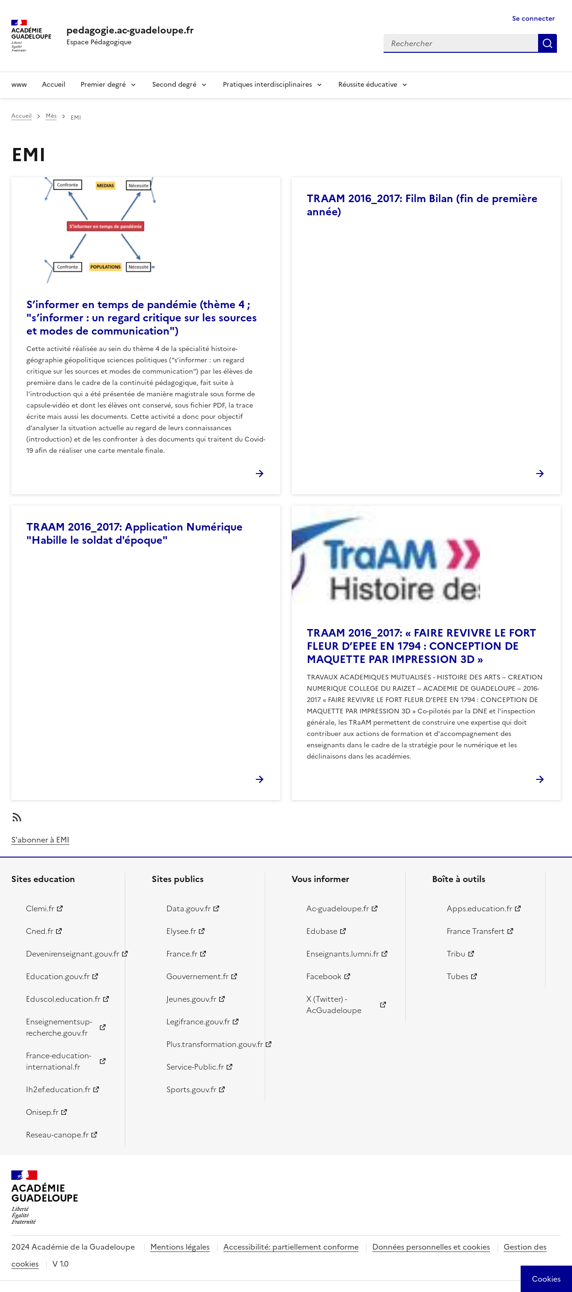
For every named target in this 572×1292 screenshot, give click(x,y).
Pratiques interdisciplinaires (267, 85)
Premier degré (103, 85)
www (19, 85)
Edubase (321, 931)
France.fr (181, 953)
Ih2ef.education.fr (58, 1089)
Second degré (174, 85)
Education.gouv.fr (58, 976)
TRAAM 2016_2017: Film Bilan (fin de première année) (422, 205)
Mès (51, 116)
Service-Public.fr (195, 1066)
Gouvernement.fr (197, 976)
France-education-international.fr (58, 1061)
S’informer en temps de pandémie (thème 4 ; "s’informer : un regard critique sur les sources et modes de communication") (141, 318)
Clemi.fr (40, 908)
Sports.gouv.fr (191, 1089)
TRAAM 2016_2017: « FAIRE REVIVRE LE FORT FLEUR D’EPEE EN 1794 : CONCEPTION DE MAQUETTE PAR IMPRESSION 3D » (421, 646)
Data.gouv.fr (188, 908)
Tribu (456, 953)
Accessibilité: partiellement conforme (291, 1246)
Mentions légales (180, 1246)
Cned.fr (39, 931)
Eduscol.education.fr (63, 999)
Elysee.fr (181, 931)
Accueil (53, 85)
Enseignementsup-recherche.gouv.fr (59, 1027)
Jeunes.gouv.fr (191, 999)
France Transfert (476, 931)
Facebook (324, 976)
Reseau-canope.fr (57, 1134)
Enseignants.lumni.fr (342, 953)
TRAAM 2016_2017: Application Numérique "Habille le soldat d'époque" (134, 533)
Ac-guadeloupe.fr (337, 908)
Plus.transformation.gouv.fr (210, 1044)
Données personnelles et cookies (431, 1246)
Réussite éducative (367, 85)
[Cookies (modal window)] (546, 1279)
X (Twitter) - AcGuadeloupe (333, 1004)
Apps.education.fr (479, 908)
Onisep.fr (42, 1112)
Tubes (457, 976)
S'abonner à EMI (40, 839)
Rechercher (547, 43)
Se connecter (533, 19)
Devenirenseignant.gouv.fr (70, 953)
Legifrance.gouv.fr (198, 1021)
